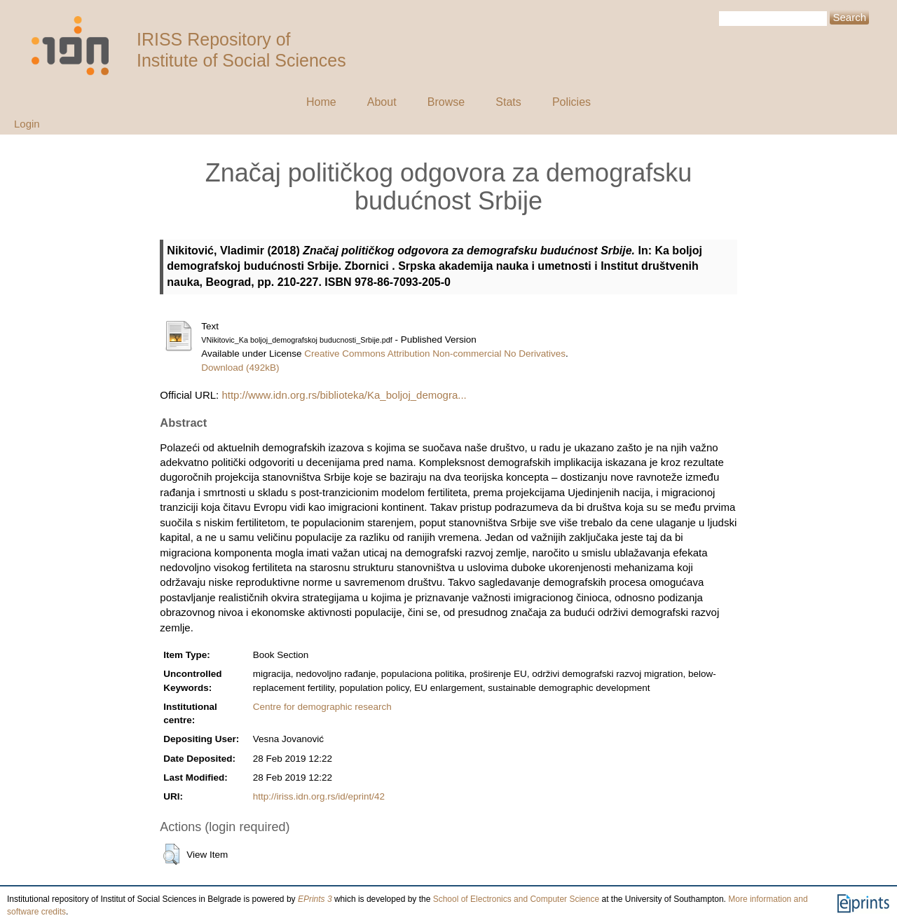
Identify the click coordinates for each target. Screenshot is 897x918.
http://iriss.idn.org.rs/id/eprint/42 (319, 796)
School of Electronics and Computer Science (516, 899)
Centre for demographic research (322, 706)
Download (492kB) (240, 367)
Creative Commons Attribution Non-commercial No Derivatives (435, 353)
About (382, 102)
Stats (508, 102)
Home (321, 102)
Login (27, 124)
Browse (446, 102)
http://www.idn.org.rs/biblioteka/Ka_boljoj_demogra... (343, 395)
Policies (571, 102)
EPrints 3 (315, 899)
